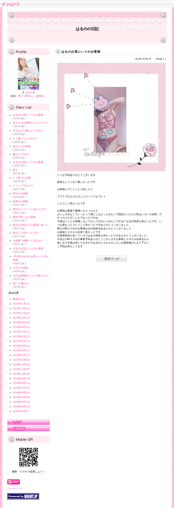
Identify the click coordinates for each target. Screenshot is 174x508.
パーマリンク (15, 488)
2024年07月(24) (21, 387)
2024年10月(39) (21, 373)
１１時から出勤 (22, 177)
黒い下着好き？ (22, 283)
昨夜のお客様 (20, 201)
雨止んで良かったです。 (27, 232)
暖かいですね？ (22, 154)
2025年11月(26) (21, 313)
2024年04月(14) (21, 401)
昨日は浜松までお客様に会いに (30, 224)
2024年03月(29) (21, 406)
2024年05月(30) (21, 397)
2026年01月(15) (21, 303)
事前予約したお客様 (24, 217)
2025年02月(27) (21, 355)
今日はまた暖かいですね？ (28, 130)
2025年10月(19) (21, 317)
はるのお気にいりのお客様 (28, 114)
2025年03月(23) (21, 350)
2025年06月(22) (21, 336)
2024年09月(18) (21, 378)
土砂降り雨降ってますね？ (28, 240)
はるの (28, 92)
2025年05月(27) (21, 341)
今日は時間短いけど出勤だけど (30, 275)
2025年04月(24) (21, 345)
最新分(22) (19, 299)
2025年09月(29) (21, 322)
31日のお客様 (20, 267)
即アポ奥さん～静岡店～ (32, 96)
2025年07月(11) (21, 331)
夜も (15, 169)
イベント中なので (23, 185)
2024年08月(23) (21, 383)
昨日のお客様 (20, 193)
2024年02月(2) (21, 411)
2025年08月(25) (21, 327)
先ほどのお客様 (22, 146)
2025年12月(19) (21, 308)
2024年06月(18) (21, 392)
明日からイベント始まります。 (30, 209)
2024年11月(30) (21, 369)
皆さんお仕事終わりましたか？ (30, 122)
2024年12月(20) (21, 364)
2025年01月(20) (21, 359)
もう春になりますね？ (25, 138)
